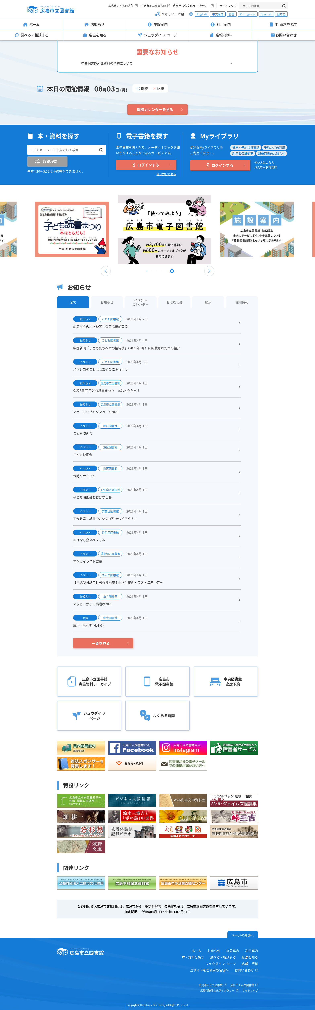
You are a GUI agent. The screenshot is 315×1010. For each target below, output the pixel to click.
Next (209, 271)
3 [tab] (152, 272)
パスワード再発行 (265, 167)
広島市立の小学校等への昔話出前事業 (100, 326)
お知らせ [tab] (106, 302)
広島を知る (250, 957)
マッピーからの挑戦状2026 (92, 603)
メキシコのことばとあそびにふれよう (100, 369)
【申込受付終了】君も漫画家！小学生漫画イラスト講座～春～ (118, 582)
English (202, 14)
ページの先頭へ (242, 935)
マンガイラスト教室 (87, 561)
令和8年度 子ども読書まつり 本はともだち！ (106, 390)
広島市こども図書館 (121, 6)
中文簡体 (217, 14)
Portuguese (247, 14)
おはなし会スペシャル (89, 539)
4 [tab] (156, 272)
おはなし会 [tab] (174, 302)
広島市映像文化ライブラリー (191, 6)
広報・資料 (250, 963)
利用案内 (251, 950)
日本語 (281, 14)
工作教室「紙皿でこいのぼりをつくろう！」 (105, 518)
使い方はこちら (166, 174)
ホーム (196, 950)
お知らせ (213, 950)
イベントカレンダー (141, 302)
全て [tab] (73, 302)
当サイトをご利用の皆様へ (209, 970)
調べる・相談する (223, 957)
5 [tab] (161, 272)
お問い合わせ (244, 970)
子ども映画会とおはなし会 (92, 497)
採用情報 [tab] (241, 302)
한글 (231, 14)
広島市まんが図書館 (153, 6)
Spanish (266, 14)
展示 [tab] (208, 302)
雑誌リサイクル (84, 475)
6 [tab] (166, 272)
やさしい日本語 (173, 13)
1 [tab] (142, 272)
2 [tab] (147, 272)
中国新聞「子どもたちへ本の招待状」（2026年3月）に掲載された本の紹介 (126, 347)
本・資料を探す (193, 957)
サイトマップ (228, 6)
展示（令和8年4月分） (89, 625)
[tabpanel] (157, 229)
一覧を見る (101, 643)
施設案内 (232, 950)
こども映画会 (82, 433)
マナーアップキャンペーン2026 (96, 411)
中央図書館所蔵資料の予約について (107, 63)
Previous (106, 271)
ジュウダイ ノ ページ (221, 963)
